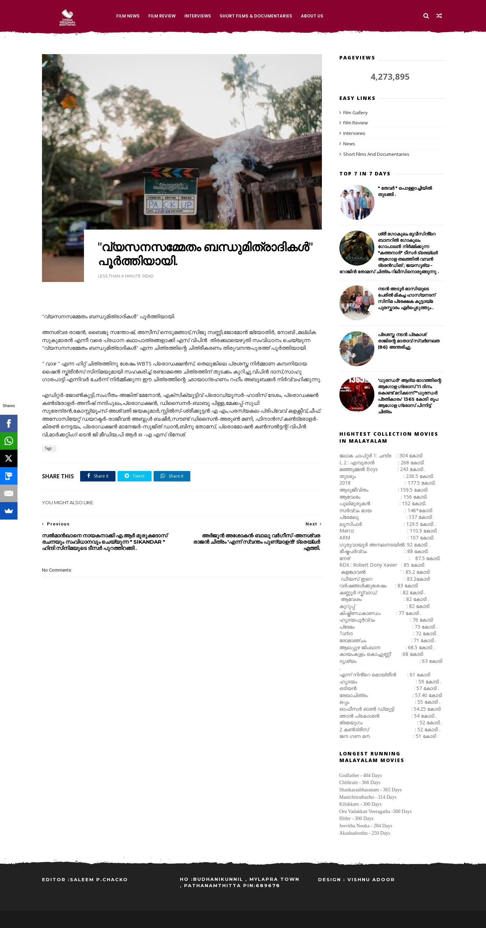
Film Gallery (355, 112)
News (349, 143)
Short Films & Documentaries (256, 16)
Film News (128, 16)
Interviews (197, 16)
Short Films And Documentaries (376, 154)
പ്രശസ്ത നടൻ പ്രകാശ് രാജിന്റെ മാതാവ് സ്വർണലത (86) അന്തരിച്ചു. (408, 341)
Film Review (162, 16)
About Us (312, 16)
